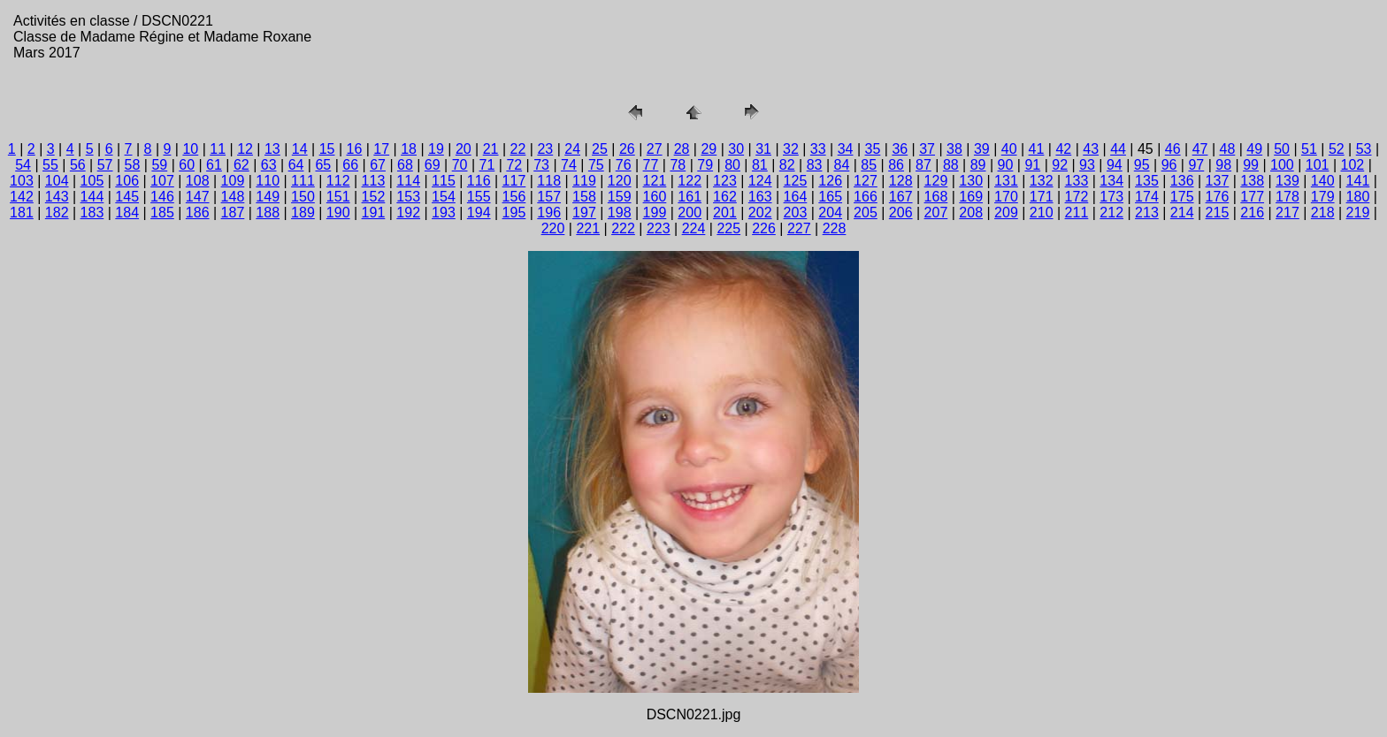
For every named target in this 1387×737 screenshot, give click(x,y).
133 (1077, 180)
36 (900, 148)
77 (651, 164)
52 (1337, 148)
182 (57, 212)
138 (1252, 180)
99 (1251, 164)
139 (1287, 180)
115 (444, 180)
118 (549, 180)
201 (725, 212)
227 (799, 228)
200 (689, 212)
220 (553, 228)
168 (936, 196)
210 (1042, 212)
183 (92, 212)
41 (1037, 148)
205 (865, 212)
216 (1252, 212)
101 (1318, 164)
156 (514, 196)
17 (381, 148)
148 (233, 196)
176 (1218, 196)
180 (1358, 196)
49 (1254, 148)
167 (901, 196)
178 (1287, 196)
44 (1118, 148)
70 (460, 164)
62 (241, 164)
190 (338, 212)
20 (463, 148)
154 (444, 196)
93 (1087, 164)
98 (1223, 164)
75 (596, 164)
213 (1147, 212)
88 (951, 164)
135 (1147, 180)
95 (1142, 164)
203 (796, 212)
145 (127, 196)
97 (1196, 164)
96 (1169, 164)
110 (268, 180)
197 (584, 212)
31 (763, 148)
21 (491, 148)
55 (50, 164)
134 (1111, 180)
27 (655, 148)
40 (1009, 148)
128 (901, 180)
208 (971, 212)
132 (1042, 180)
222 (623, 228)
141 (1358, 180)
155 (479, 196)
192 (408, 212)
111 (303, 180)
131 (1006, 180)
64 (296, 164)
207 (936, 212)
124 (760, 180)
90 (1006, 164)
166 (865, 196)
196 (549, 212)
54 (23, 164)
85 (869, 164)
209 (1006, 212)
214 (1182, 212)
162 (725, 196)
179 (1323, 196)
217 (1287, 212)
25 (600, 148)
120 (620, 180)
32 (791, 148)
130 (971, 180)
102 (1353, 164)
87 (923, 164)
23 (545, 148)
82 (787, 164)
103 (22, 180)
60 (187, 164)
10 (190, 148)
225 (728, 228)
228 (835, 228)
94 (1115, 164)
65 (323, 164)
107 (162, 180)
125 (796, 180)
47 (1200, 148)
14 (300, 148)
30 (736, 148)
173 (1111, 196)
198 (620, 212)
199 (655, 212)
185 (162, 212)
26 (627, 148)
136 (1182, 180)
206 (901, 212)
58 (133, 164)
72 (514, 164)
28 (682, 148)
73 (541, 164)
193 (444, 212)
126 (830, 180)
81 (760, 164)
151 (338, 196)
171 (1042, 196)
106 (127, 180)
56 (78, 164)
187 (233, 212)
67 (378, 164)
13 (272, 148)
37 (927, 148)
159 (620, 196)
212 (1111, 212)
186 (198, 212)
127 (865, 180)
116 (479, 180)
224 (694, 228)
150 (303, 196)
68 (405, 164)
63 (269, 164)
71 (487, 164)
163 (760, 196)
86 (896, 164)
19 (436, 148)
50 (1282, 148)
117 (514, 180)
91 (1032, 164)
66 (350, 164)
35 (873, 148)
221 (588, 228)
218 (1323, 212)
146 (162, 196)
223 (659, 228)
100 (1282, 164)
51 (1309, 148)
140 (1323, 180)
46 (1173, 148)
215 (1218, 212)
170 (1006, 196)
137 (1218, 180)
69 (433, 164)
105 (92, 180)
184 (127, 212)
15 (327, 148)
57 (105, 164)
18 (409, 148)
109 (233, 180)
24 (572, 148)
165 (830, 196)
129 (936, 180)
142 (22, 196)
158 (584, 196)
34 (846, 148)
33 (818, 148)
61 (214, 164)
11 (218, 148)
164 (796, 196)
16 (355, 148)
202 (760, 212)
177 (1252, 196)
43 (1091, 148)
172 (1077, 196)
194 (479, 212)
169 (971, 196)
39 (982, 148)
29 (708, 148)
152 (374, 196)
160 (655, 196)
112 (338, 180)
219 (1358, 212)
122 (689, 180)
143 (57, 196)
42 (1063, 148)
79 (705, 164)
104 (57, 180)
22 (518, 148)
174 (1147, 196)
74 (569, 164)
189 (303, 212)
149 (268, 196)
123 (725, 180)
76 (624, 164)
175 (1182, 196)
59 (159, 164)
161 (689, 196)
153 (408, 196)
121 (655, 180)
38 (954, 148)
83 (815, 164)
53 (1364, 148)
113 (374, 180)
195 (514, 212)
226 (764, 228)
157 (549, 196)
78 (678, 164)
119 (584, 180)
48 (1228, 148)
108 (198, 180)
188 (268, 212)
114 (408, 180)
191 (374, 212)
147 (198, 196)
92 (1060, 164)
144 (92, 196)
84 (842, 164)
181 (22, 212)
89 (978, 164)
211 (1077, 212)
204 (830, 212)
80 (732, 164)
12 (245, 148)
